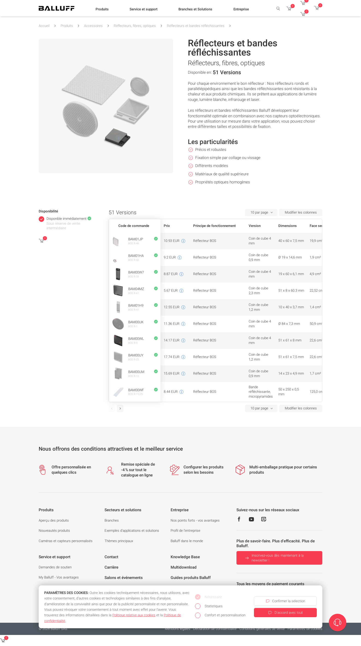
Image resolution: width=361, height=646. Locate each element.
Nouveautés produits (54, 531)
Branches (112, 520)
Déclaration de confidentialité (215, 629)
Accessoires (93, 26)
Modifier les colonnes (301, 212)
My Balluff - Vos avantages (59, 577)
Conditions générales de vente (262, 629)
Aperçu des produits (54, 520)
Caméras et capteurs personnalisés (66, 541)
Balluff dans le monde (187, 541)
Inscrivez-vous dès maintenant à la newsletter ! (274, 557)
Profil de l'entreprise (185, 531)
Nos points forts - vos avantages (195, 520)
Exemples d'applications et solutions (132, 531)
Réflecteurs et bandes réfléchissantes (195, 26)
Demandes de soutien (55, 567)
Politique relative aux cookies (133, 615)
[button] (102, 9)
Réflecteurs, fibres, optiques (135, 26)
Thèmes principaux (119, 541)
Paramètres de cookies (305, 629)
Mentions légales (177, 629)
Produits (67, 26)
